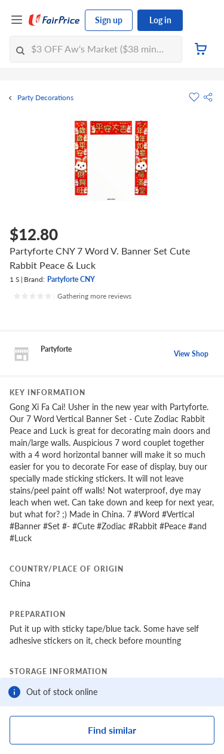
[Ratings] (72, 296)
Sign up (108, 20)
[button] (207, 97)
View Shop (191, 353)
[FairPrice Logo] (54, 20)
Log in (160, 20)
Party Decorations (45, 97)
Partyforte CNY (71, 279)
